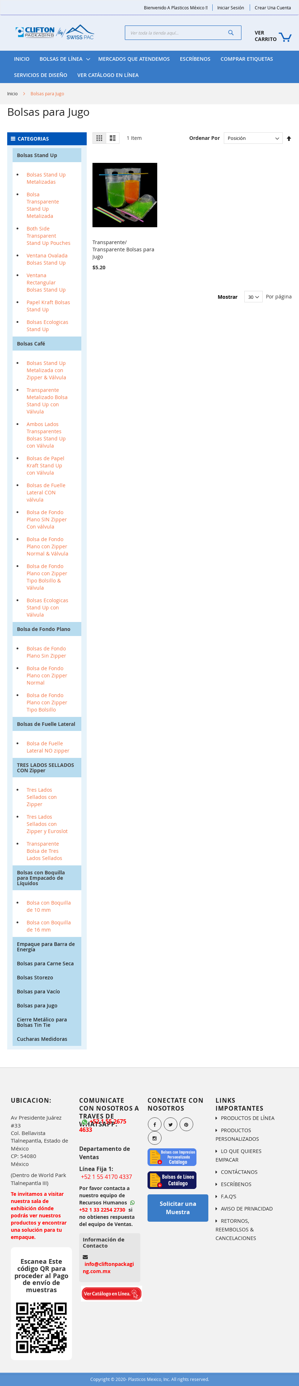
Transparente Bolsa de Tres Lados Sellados (44, 850)
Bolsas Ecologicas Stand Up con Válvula (47, 607)
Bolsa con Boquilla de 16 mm (49, 926)
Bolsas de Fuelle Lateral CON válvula (46, 492)
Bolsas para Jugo (37, 1005)
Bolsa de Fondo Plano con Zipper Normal (47, 675)
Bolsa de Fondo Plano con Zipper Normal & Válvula (47, 546)
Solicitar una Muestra (178, 1208)
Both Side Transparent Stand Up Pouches (49, 235)
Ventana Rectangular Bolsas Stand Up (46, 282)
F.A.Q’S (228, 1196)
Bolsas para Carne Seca (45, 963)
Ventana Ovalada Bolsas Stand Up (47, 259)
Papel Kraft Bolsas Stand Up (48, 306)
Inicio (12, 93)
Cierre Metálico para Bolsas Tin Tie (42, 1022)
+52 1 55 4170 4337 (106, 1177)
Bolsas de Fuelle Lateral (46, 724)
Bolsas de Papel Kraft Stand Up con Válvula (45, 465)
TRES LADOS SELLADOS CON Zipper (45, 767)
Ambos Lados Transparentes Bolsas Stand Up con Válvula (46, 435)
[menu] (149, 67)
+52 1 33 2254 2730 (107, 1206)
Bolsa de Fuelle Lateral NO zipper (48, 747)
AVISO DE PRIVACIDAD (247, 1208)
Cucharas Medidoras (42, 1038)
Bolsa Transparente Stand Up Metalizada (43, 205)
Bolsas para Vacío (38, 991)
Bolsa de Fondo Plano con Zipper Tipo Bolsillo (47, 702)
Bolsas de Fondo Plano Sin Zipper (46, 652)
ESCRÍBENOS (236, 1184)
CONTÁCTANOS (239, 1171)
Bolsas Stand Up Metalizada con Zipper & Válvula (46, 370)
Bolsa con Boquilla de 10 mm (49, 906)
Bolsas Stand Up (37, 155)
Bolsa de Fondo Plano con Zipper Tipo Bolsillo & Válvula (47, 577)
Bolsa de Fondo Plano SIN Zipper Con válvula (47, 519)
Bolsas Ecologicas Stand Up (47, 326)
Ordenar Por (204, 137)
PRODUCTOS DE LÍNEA (248, 1118)
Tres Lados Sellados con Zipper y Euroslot (47, 823)
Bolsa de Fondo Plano (44, 629)
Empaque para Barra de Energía (46, 947)
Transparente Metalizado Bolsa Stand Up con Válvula (47, 400)
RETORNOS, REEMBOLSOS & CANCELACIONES (236, 1229)
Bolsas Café (31, 343)
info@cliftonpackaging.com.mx (108, 1268)
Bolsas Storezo (35, 977)
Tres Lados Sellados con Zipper (42, 797)
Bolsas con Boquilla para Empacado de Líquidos (41, 878)
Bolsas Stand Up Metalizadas (46, 178)
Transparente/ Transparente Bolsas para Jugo (123, 248)
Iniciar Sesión (230, 7)
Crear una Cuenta (273, 7)
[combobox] (183, 33)
